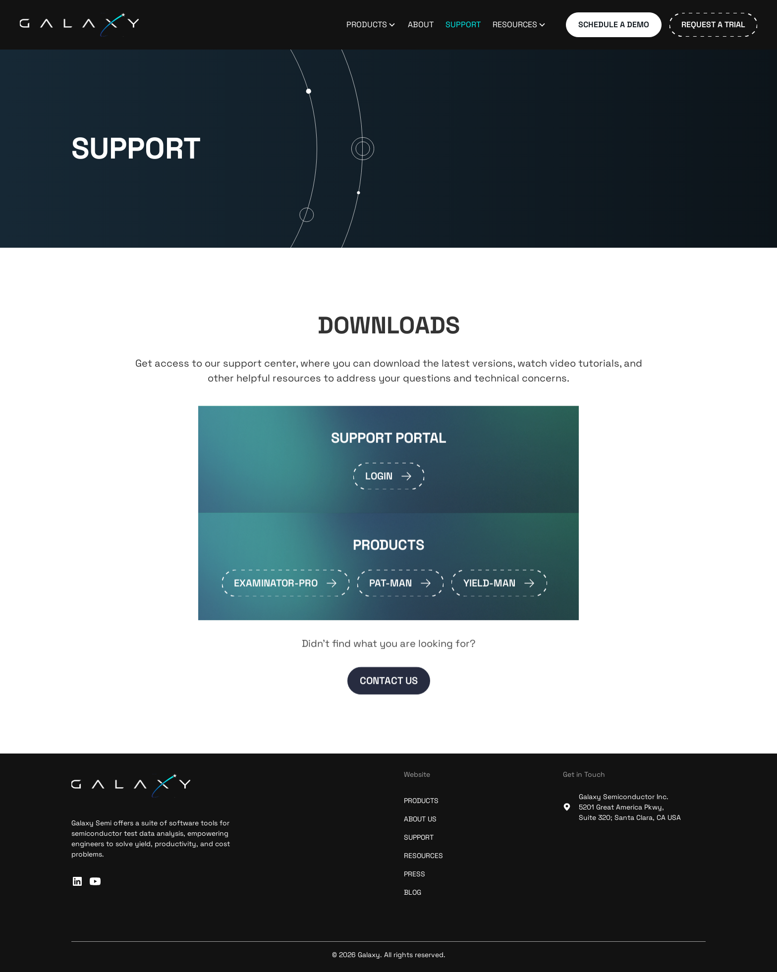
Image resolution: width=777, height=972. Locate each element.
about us (420, 818)
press (414, 873)
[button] (371, 25)
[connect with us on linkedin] (77, 881)
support (419, 837)
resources (423, 855)
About (421, 24)
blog (412, 892)
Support (463, 24)
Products (421, 800)
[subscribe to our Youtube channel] (95, 881)
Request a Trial (713, 24)
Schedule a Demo (613, 24)
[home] (79, 24)
